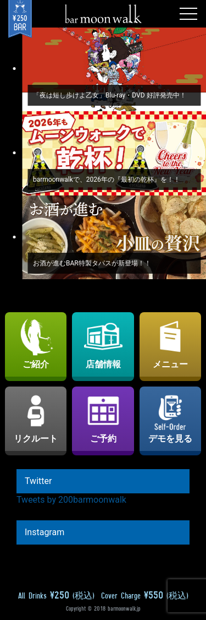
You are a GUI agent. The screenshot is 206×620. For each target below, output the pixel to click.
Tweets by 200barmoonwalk (71, 499)
